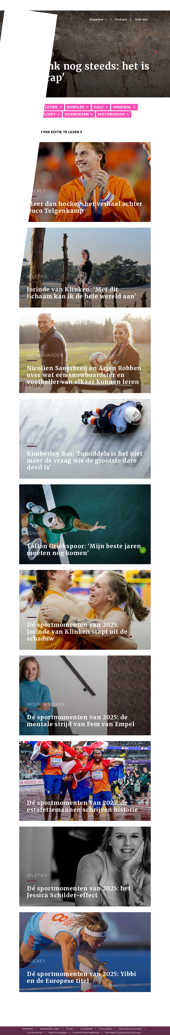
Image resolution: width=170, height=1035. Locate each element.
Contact (70, 1028)
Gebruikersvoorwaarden (130, 1028)
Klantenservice (34, 1032)
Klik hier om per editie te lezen (50, 132)
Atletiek (49, 107)
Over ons (141, 19)
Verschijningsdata (57, 1032)
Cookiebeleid (86, 1028)
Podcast (121, 19)
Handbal (122, 107)
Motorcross (111, 114)
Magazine (96, 19)
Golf (99, 107)
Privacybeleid (105, 1028)
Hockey (47, 114)
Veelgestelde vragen (50, 1028)
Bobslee (75, 107)
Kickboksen (77, 114)
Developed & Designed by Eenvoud (122, 1032)
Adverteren (28, 1028)
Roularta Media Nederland (86, 1032)
